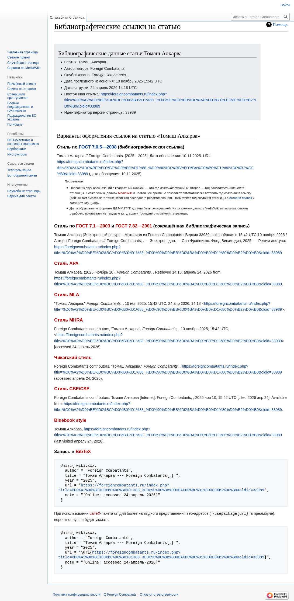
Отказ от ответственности (159, 594)
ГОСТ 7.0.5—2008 (97, 147)
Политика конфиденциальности (77, 594)
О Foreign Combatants (120, 594)
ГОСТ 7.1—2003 (93, 226)
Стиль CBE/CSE (71, 388)
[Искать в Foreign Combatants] (260, 16)
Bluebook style (70, 420)
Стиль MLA (66, 294)
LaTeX (94, 513)
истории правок (240, 197)
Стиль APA (66, 263)
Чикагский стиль (72, 357)
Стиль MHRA (68, 320)
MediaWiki (125, 193)
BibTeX (83, 451)
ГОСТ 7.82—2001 (133, 226)
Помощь (280, 24)
